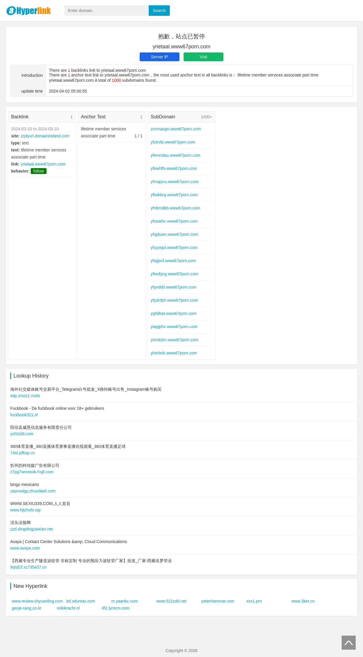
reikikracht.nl (68, 608)
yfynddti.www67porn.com (173, 287)
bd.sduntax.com (80, 601)
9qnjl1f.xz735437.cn (28, 567)
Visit (203, 56)
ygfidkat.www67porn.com (173, 313)
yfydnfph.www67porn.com (174, 300)
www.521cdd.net (171, 601)
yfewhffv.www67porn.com (174, 168)
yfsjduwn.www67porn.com (174, 234)
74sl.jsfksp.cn (22, 452)
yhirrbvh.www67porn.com (174, 353)
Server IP (159, 56)
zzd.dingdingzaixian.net (31, 529)
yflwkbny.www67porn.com (174, 194)
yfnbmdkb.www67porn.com (175, 208)
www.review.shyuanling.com (37, 601)
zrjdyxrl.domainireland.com (45, 136)
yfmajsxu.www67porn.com (174, 181)
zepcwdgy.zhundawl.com (33, 491)
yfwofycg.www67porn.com (174, 274)
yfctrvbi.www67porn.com (173, 142)
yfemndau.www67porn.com (176, 155)
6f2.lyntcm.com (115, 608)
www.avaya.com (25, 548)
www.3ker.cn (303, 601)
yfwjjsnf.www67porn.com (173, 260)
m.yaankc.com (124, 601)
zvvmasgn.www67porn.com (176, 129)
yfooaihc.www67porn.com (174, 221)
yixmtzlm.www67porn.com (174, 339)
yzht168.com (21, 433)
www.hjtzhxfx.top (25, 510)
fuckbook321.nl (24, 414)
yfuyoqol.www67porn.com (174, 247)
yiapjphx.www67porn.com (174, 326)
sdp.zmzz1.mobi (25, 395)
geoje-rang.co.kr (26, 608)
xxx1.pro (254, 601)
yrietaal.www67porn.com (43, 164)
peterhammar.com (217, 601)
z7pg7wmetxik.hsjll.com (31, 472)
